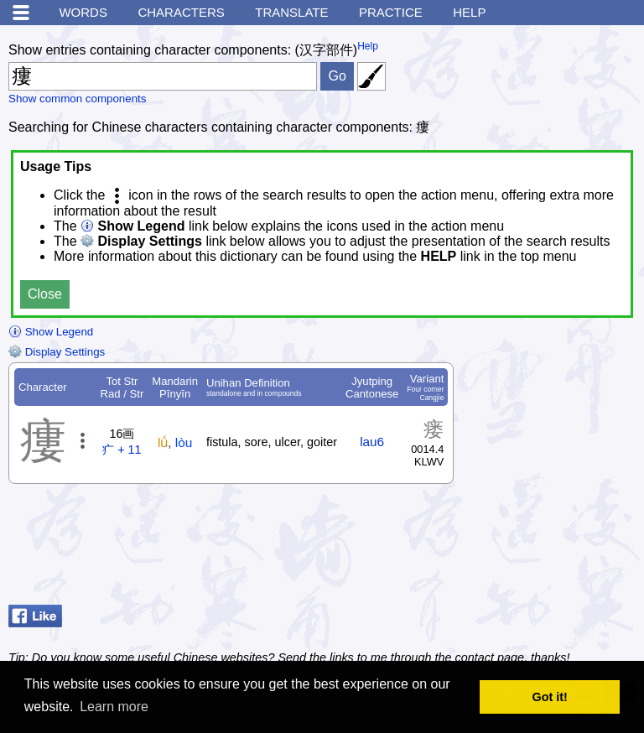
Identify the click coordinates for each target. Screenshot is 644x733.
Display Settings (56, 352)
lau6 (372, 441)
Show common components (77, 98)
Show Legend (50, 331)
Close (45, 294)
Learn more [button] (114, 706)
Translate (291, 12)
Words (83, 12)
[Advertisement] (501, 556)
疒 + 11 (121, 449)
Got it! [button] (550, 697)
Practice (391, 12)
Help (469, 12)
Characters (181, 12)
